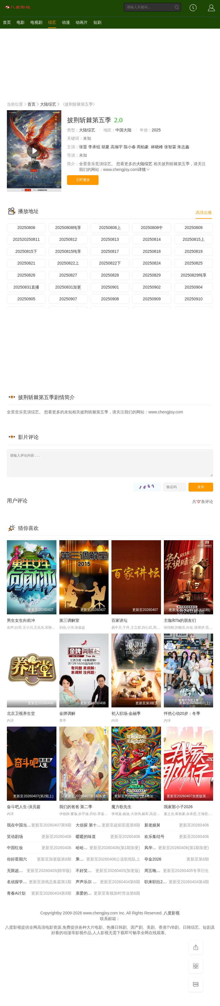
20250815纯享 (68, 251)
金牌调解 (67, 713)
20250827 (68, 275)
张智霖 (170, 147)
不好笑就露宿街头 (108, 871)
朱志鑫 (183, 147)
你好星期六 (39, 859)
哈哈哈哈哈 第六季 (108, 848)
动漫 (66, 22)
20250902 (152, 287)
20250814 (152, 239)
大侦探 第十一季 (108, 825)
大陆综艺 (48, 104)
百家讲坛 (119, 620)
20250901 (110, 287)
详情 (144, 169)
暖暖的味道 (108, 837)
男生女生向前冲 (21, 620)
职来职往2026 (176, 882)
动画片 (82, 22)
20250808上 (110, 227)
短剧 (97, 22)
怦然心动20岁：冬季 (182, 713)
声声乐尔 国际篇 (108, 882)
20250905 (26, 299)
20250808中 (152, 227)
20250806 (26, 227)
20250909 (152, 299)
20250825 (194, 263)
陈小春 (130, 147)
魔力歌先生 (121, 806)
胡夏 (105, 147)
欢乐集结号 (176, 837)
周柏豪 (143, 147)
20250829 (152, 275)
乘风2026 (108, 859)
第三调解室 (69, 620)
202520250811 (26, 239)
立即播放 (83, 180)
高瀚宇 (117, 147)
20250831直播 (26, 287)
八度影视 (172, 913)
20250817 (110, 251)
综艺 (52, 22)
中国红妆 (39, 848)
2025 (156, 130)
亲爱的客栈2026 (108, 893)
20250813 (110, 239)
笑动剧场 (39, 837)
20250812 (68, 239)
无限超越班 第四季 (39, 871)
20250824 (152, 263)
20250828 (110, 275)
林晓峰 (157, 147)
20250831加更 (68, 287)
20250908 (110, 299)
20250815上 (194, 239)
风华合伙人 (176, 848)
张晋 (83, 147)
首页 (7, 22)
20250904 (194, 287)
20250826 (26, 275)
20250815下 (26, 251)
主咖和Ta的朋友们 (180, 620)
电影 (21, 22)
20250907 (68, 299)
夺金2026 (176, 859)
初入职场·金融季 (126, 713)
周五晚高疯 (176, 871)
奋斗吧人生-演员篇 (23, 806)
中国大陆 (123, 130)
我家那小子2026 (178, 806)
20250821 (26, 263)
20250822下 (110, 263)
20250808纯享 (68, 227)
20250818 (152, 251)
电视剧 (36, 22)
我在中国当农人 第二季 (39, 825)
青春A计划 (39, 893)
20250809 (194, 227)
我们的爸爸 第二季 (76, 806)
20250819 (194, 251)
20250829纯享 (194, 275)
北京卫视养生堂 (21, 713)
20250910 (194, 299)
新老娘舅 (176, 825)
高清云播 (204, 212)
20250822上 (68, 263)
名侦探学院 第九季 (39, 882)
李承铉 (94, 147)
